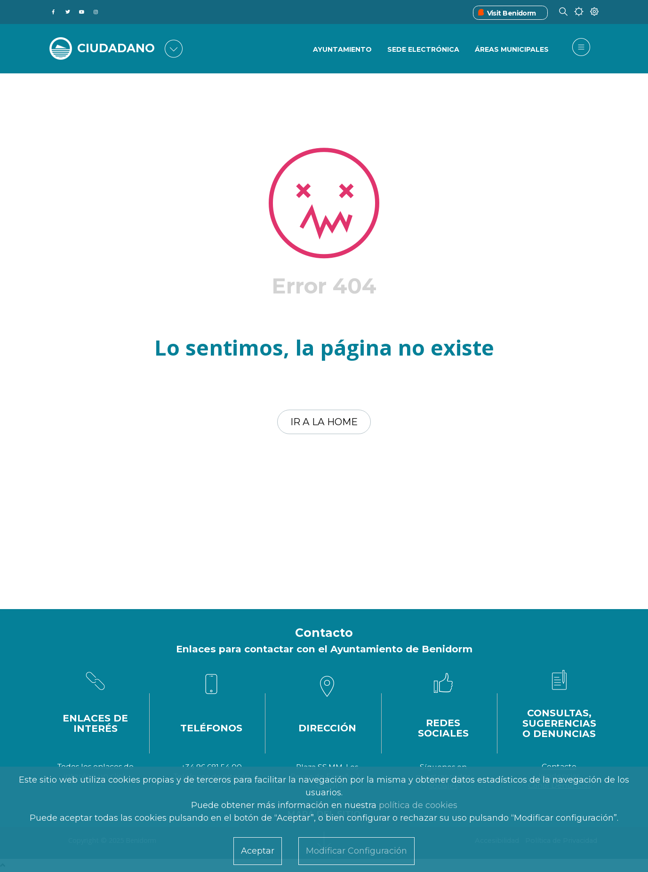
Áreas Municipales (512, 49)
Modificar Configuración (356, 851)
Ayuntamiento (342, 49)
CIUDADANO (116, 48)
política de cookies (418, 805)
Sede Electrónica (423, 49)
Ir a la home (324, 422)
